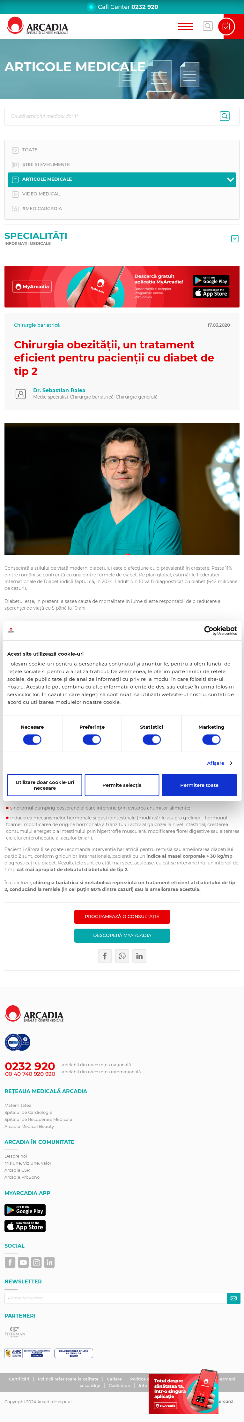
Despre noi (15, 1156)
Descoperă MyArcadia (122, 935)
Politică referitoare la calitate (69, 1378)
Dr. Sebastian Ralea (59, 390)
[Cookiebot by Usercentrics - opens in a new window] (209, 630)
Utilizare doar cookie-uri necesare (45, 785)
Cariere (115, 1378)
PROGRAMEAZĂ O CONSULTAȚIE (122, 916)
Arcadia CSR (17, 1170)
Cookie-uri (120, 1385)
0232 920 (144, 7)
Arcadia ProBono (22, 1177)
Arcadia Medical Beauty (29, 1126)
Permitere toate (199, 785)
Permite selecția (122, 785)
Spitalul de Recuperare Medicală (38, 1119)
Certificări (20, 1378)
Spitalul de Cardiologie (28, 1112)
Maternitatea (18, 1105)
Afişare (216, 763)
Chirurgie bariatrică (37, 325)
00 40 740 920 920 (30, 1074)
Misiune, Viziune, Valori (28, 1163)
